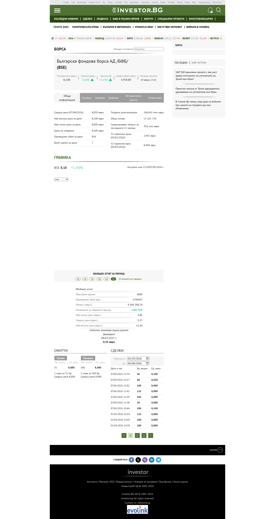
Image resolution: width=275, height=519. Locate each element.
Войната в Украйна (197, 27)
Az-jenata (118, 2)
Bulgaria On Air (94, 2)
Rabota (162, 2)
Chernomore (216, 2)
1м (92, 279)
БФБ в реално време (126, 18)
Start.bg (179, 2)
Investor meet (219, 18)
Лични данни (180, 481)
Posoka (187, 2)
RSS (112, 481)
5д (85, 279)
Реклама (103, 481)
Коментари (155, 97)
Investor (66, 2)
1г (113, 279)
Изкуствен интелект (169, 27)
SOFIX (133, 38)
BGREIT (190, 38)
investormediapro (201, 18)
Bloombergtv (82, 2)
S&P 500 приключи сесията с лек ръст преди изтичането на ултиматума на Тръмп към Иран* (196, 76)
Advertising (144, 502)
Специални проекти (171, 18)
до (124, 363)
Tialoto (110, 2)
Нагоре (216, 450)
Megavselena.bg (204, 2)
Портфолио (165, 481)
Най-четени (199, 62)
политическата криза (85, 27)
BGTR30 (218, 38)
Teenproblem (134, 2)
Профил (87, 97)
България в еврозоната (117, 27)
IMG (57, 2)
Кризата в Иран (144, 27)
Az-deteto (171, 2)
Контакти (92, 481)
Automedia (145, 2)
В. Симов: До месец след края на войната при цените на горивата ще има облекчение (198, 105)
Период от (119, 358)
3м (99, 279)
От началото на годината (130, 279)
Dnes (73, 2)
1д (78, 279)
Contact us (130, 502)
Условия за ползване (146, 481)
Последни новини (66, 18)
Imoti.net (155, 2)
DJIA (74, 38)
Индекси (102, 18)
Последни (181, 62)
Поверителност (124, 481)
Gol (104, 2)
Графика (113, 97)
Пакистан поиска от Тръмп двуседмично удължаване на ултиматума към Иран (198, 90)
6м (106, 279)
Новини (100, 97)
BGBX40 (162, 38)
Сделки (87, 18)
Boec (194, 2)
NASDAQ (103, 38)
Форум (148, 18)
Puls (125, 2)
